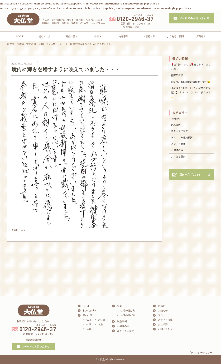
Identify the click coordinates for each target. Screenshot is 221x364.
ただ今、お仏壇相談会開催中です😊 (190, 81)
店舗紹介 (201, 36)
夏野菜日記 (177, 75)
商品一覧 (88, 315)
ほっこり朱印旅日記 (182, 137)
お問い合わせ (165, 329)
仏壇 (88, 319)
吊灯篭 (101, 319)
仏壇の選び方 (128, 310)
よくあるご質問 (175, 36)
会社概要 (163, 324)
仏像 (88, 324)
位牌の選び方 (128, 315)
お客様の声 (149, 36)
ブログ (161, 315)
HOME (19, 36)
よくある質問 (178, 156)
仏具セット (92, 329)
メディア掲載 (178, 143)
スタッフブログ (179, 131)
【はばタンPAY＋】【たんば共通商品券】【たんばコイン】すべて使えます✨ (191, 92)
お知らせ (176, 118)
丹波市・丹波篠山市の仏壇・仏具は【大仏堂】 (32, 44)
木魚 (100, 324)
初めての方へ (46, 36)
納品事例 (123, 36)
